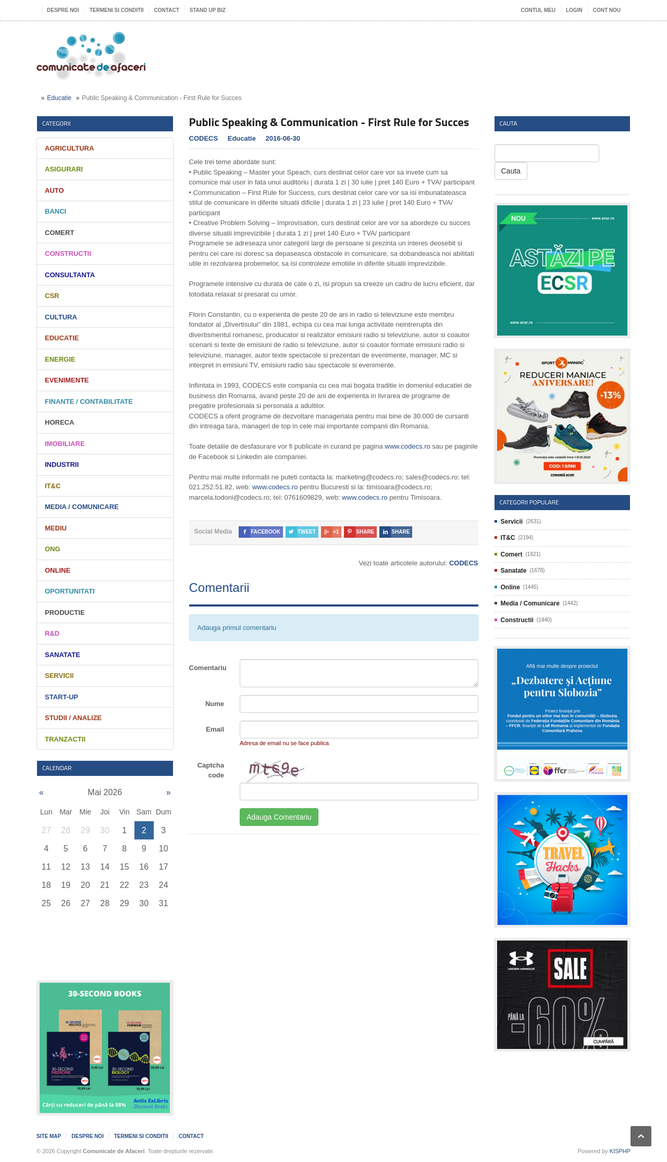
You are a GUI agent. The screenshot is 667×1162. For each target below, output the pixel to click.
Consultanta (70, 275)
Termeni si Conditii (117, 10)
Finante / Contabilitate (89, 401)
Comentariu (208, 668)
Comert (59, 233)
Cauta (511, 171)
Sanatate (62, 655)
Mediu (56, 528)
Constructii (68, 253)
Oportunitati (70, 591)
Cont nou (607, 10)
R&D (52, 633)
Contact (166, 10)
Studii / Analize (73, 718)
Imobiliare (65, 444)
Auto (54, 190)
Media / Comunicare (82, 507)
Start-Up (61, 697)
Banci (55, 211)
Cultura (61, 317)
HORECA (59, 422)
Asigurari (64, 169)
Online (57, 570)
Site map (48, 1136)
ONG (52, 549)
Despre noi (63, 10)
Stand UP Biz (208, 10)
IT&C (52, 486)
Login (574, 10)
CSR (52, 296)
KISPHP (620, 1151)
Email (215, 729)
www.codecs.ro (407, 446)
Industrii (62, 464)
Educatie (59, 98)
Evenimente (67, 380)
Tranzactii (65, 739)
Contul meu (538, 10)
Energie (60, 359)
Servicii (59, 675)
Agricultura (69, 148)
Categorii (56, 123)
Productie (65, 612)
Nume (214, 704)
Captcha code (210, 770)
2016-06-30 (283, 138)
